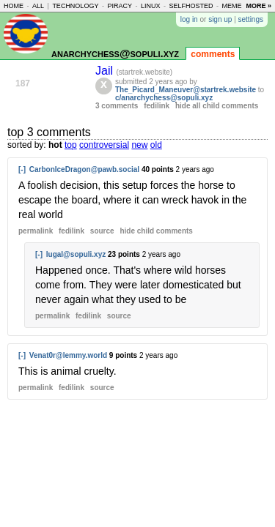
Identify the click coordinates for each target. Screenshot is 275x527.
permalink (35, 231)
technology (75, 6)
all (38, 6)
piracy (119, 6)
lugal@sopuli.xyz (76, 254)
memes (234, 6)
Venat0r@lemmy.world (68, 355)
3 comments (116, 106)
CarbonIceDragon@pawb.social (84, 169)
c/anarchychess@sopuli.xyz (164, 98)
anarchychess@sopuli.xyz (115, 53)
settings (250, 19)
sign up (220, 19)
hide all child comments (216, 106)
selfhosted (191, 6)
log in (189, 19)
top (71, 145)
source (102, 231)
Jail (105, 70)
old (156, 145)
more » (258, 6)
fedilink (156, 106)
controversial (104, 145)
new (139, 145)
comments (213, 54)
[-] (22, 169)
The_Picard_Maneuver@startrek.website (185, 90)
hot (55, 145)
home (13, 6)
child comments (156, 231)
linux (151, 6)
